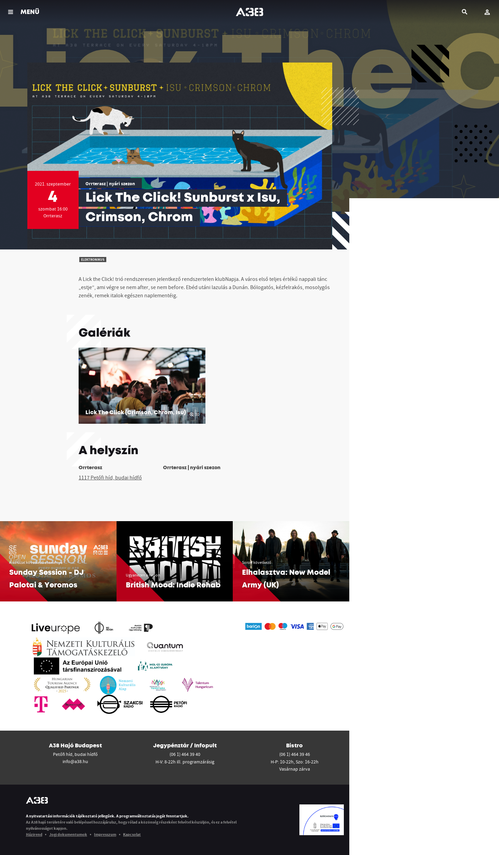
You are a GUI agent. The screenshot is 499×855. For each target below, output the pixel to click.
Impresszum (105, 834)
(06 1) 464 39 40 (185, 754)
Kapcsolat (132, 834)
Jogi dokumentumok (68, 834)
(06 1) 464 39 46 (294, 754)
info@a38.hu (75, 761)
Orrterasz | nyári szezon (110, 183)
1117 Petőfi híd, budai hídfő (110, 477)
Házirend (34, 834)
